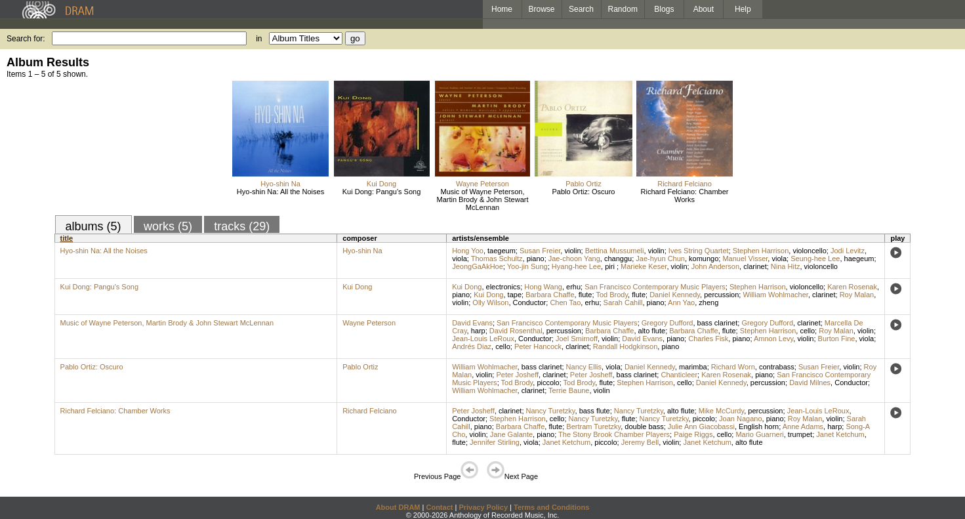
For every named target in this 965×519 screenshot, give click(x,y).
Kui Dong (381, 184)
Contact (439, 507)
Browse (542, 9)
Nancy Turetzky (550, 411)
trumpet (800, 434)
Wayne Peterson (482, 184)
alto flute (652, 331)
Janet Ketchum (840, 434)
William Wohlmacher (775, 295)
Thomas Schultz (497, 258)
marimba (693, 367)
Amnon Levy (773, 339)
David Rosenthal (516, 331)
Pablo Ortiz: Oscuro (583, 192)
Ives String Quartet (698, 251)
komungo (703, 258)
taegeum (501, 251)
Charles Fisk (708, 339)
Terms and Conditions (551, 507)
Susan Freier (540, 251)
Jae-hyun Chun (660, 258)
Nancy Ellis (584, 367)
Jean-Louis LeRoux (483, 339)
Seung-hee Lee (815, 258)
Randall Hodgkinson (625, 346)
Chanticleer (679, 375)
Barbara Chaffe (549, 295)
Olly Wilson (490, 302)
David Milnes (810, 382)
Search (581, 9)
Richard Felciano (684, 184)
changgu (618, 258)
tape (515, 295)
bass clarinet (717, 323)
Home (501, 9)
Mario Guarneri (759, 434)
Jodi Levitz (848, 251)
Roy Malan (857, 295)
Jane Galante (511, 434)
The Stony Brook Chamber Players (614, 434)
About (703, 9)
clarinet (754, 266)
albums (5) (93, 226)
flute (585, 295)
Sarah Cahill (623, 302)
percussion (721, 295)
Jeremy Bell (640, 442)
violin (572, 251)
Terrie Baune (568, 390)
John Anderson (715, 266)
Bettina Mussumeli (614, 251)
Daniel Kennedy (674, 295)
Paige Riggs (693, 434)
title (66, 238)
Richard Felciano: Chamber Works (685, 195)
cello (807, 331)
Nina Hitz (785, 266)
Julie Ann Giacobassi (701, 426)
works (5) (168, 226)
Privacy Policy (483, 507)
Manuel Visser (745, 258)
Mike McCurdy (721, 411)
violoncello (809, 251)
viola (459, 258)
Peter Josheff (517, 375)
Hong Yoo (467, 251)
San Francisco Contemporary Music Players (655, 287)
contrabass (776, 367)
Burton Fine (836, 339)
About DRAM (398, 507)
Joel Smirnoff (577, 339)
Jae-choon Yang (574, 258)
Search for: (26, 38)
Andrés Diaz (471, 346)
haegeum (859, 258)
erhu (573, 287)
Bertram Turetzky (593, 426)
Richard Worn (733, 367)
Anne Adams (803, 426)
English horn (759, 426)
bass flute (594, 411)
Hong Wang (543, 287)
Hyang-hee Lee (576, 266)
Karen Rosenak (852, 287)
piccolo (548, 382)
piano (535, 258)
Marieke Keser (644, 266)
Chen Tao (565, 302)
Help (743, 9)
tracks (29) (242, 226)
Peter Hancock (538, 346)
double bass (644, 426)
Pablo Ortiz (583, 184)
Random (623, 9)
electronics (503, 287)
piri (611, 266)
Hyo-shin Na (280, 184)
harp (478, 331)
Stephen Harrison (761, 251)
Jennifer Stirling (495, 442)
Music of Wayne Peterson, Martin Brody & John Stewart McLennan (482, 199)
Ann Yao (681, 302)
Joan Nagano (740, 419)
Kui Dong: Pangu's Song (381, 192)
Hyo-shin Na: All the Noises (280, 192)
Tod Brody (612, 295)
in (259, 38)
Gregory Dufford (667, 323)
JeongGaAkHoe (477, 266)
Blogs (664, 9)
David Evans (472, 323)
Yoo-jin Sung (527, 266)
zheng (708, 302)
